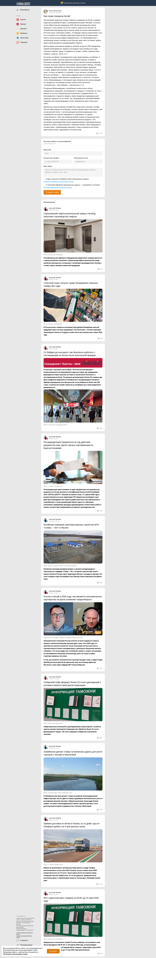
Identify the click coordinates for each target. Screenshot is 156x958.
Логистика (52, 521)
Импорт (51, 210)
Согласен (53, 951)
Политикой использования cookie (15, 954)
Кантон (51, 349)
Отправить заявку (52, 192)
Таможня (51, 678)
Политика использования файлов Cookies (24, 936)
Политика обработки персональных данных (24, 933)
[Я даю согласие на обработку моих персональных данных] (44, 179)
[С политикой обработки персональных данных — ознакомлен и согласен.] (44, 185)
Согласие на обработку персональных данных (59, 181)
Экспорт (51, 12)
